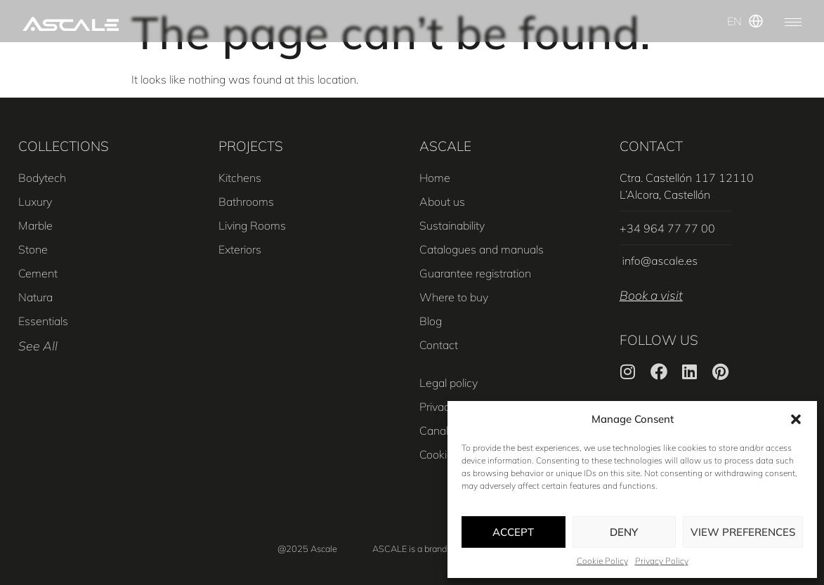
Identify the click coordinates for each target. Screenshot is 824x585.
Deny (624, 532)
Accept (513, 532)
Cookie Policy (602, 561)
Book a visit (651, 295)
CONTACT (651, 146)
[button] (796, 419)
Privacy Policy (661, 561)
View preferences (743, 532)
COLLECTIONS (63, 146)
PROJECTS (250, 146)
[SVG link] (70, 24)
